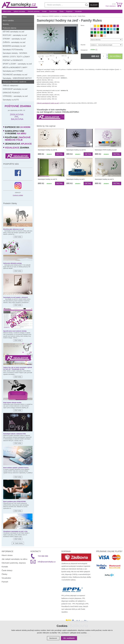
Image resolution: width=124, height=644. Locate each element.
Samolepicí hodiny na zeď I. (75, 179)
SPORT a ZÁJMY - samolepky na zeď (17, 64)
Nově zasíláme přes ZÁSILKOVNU (14, 501)
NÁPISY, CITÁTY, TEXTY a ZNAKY (16, 57)
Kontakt (44, 11)
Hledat (94, 5)
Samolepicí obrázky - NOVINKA (15, 53)
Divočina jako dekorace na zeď (13, 229)
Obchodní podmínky (33, 11)
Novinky (6, 24)
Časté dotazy (53, 11)
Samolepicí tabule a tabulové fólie (14, 434)
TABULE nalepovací (10, 85)
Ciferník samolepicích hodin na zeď (48, 103)
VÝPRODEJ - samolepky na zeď (15, 96)
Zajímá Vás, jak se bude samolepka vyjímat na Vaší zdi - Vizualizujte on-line (17, 368)
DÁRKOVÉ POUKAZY (11, 93)
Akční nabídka (8, 20)
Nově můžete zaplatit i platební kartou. (16, 467)
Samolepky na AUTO (11, 100)
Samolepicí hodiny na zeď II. (104, 179)
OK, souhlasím (69, 638)
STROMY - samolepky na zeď (14, 39)
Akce (5, 17)
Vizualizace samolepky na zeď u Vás (15, 531)
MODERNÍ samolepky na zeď (14, 46)
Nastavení (53, 638)
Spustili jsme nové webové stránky (15, 331)
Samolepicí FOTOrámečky (13, 50)
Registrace (69, 11)
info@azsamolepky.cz (47, 562)
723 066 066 (43, 556)
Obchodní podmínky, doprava (14, 563)
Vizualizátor (78, 11)
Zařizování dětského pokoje (12, 263)
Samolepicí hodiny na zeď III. (47, 150)
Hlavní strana (7, 11)
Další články (19, 543)
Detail (59, 154)
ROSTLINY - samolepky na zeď (15, 35)
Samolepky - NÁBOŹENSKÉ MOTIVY (17, 78)
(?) (96, 49)
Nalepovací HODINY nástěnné (14, 82)
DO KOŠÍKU (115, 56)
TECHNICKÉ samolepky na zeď (15, 75)
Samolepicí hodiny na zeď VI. (76, 150)
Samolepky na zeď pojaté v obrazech (15, 297)
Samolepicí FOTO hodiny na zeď (106, 150)
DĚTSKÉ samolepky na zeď (13, 32)
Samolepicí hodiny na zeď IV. (47, 179)
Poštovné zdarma (9, 28)
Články (62, 11)
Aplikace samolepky (19, 11)
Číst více (17, 237)
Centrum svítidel (18, 195)
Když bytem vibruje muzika (12, 402)
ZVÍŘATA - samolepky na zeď (14, 42)
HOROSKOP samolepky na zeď (15, 89)
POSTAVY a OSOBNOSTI (13, 60)
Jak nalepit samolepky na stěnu (14, 559)
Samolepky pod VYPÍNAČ (13, 71)
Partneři (5, 582)
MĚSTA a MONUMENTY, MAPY (15, 67)
